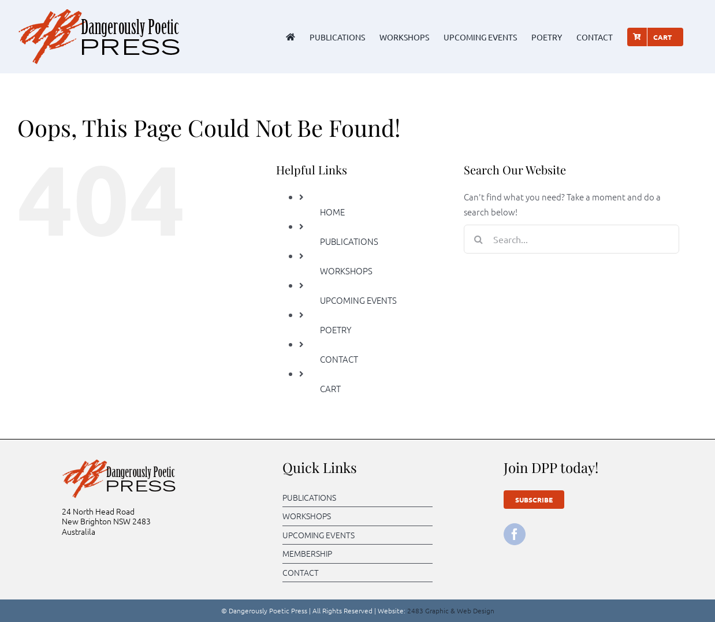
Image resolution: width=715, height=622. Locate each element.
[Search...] (571, 239)
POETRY (336, 329)
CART (330, 388)
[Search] (478, 239)
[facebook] (515, 534)
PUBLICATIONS (349, 241)
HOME (332, 212)
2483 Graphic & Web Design (450, 610)
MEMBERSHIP (307, 553)
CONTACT (339, 359)
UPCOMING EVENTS (358, 300)
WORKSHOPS (346, 271)
